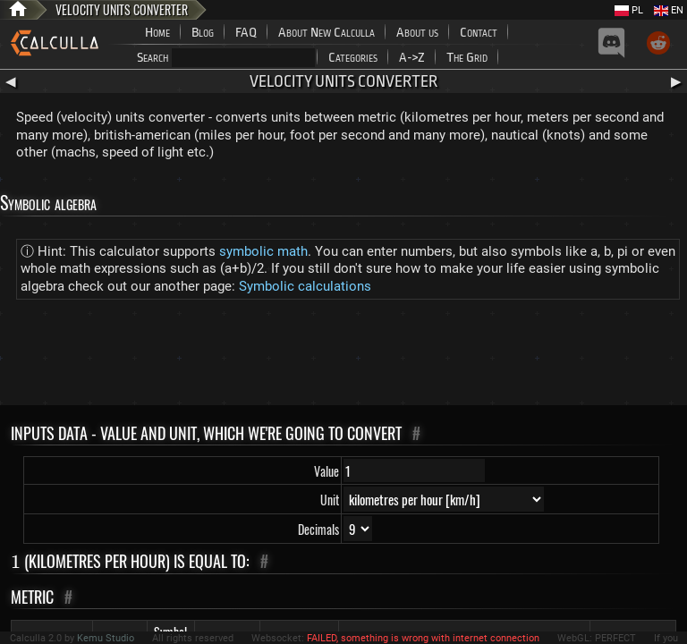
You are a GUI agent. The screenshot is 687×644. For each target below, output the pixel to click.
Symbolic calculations (305, 286)
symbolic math (263, 251)
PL (629, 10)
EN (668, 10)
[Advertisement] (343, 356)
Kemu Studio (105, 638)
